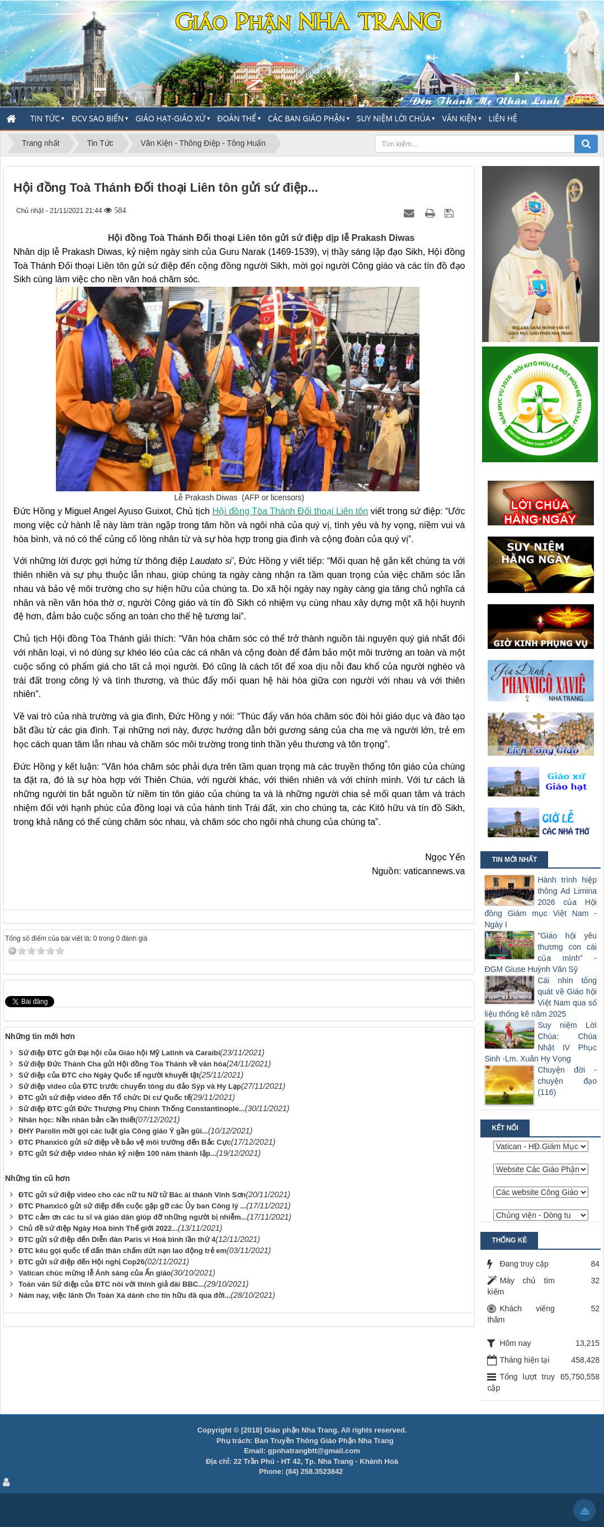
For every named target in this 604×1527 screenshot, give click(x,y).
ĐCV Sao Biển (98, 118)
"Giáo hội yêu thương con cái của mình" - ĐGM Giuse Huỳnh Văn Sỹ (540, 952)
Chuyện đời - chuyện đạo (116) (567, 1081)
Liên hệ (503, 118)
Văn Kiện (459, 118)
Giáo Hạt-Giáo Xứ (170, 118)
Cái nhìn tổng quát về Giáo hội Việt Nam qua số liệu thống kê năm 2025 (540, 997)
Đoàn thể (236, 118)
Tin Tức (45, 118)
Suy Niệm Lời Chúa (394, 118)
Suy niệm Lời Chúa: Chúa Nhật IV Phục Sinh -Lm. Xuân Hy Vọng (540, 1042)
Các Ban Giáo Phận (306, 118)
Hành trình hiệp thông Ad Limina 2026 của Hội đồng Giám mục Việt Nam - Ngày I (540, 902)
